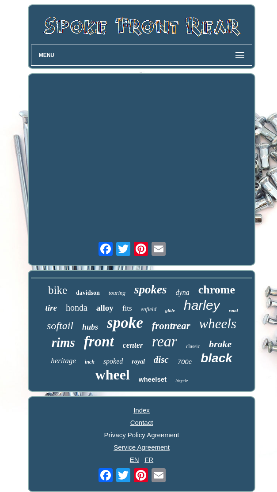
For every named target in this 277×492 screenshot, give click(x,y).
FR (148, 459)
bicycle (181, 380)
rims (63, 342)
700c (185, 361)
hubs (90, 327)
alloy (105, 307)
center (133, 345)
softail (60, 325)
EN (134, 459)
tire (51, 307)
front (99, 341)
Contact (141, 422)
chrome (216, 289)
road (233, 310)
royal (138, 361)
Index (141, 410)
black (216, 358)
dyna (183, 292)
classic (193, 346)
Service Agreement (142, 447)
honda (76, 307)
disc (161, 359)
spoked (113, 361)
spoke (125, 322)
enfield (148, 309)
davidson (88, 292)
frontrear (171, 325)
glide (170, 310)
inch (90, 362)
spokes (150, 289)
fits (127, 308)
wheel (112, 375)
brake (220, 343)
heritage (63, 361)
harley (202, 305)
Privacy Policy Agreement (141, 435)
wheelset (153, 379)
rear (164, 341)
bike (57, 290)
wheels (217, 323)
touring (117, 292)
